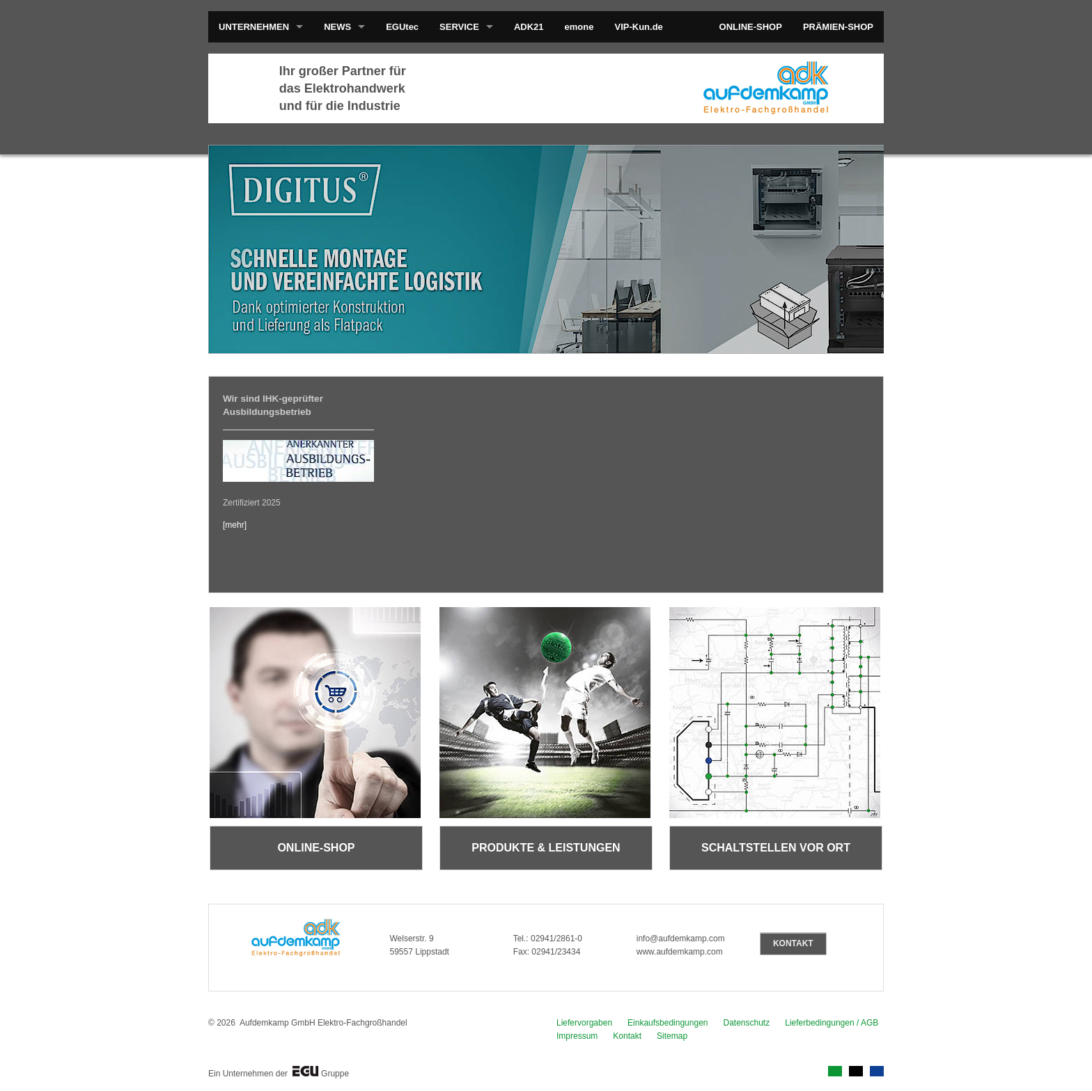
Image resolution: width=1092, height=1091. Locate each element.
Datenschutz (747, 1023)
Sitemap (672, 1036)
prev (247, 246)
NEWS (337, 27)
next (844, 246)
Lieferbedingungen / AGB (831, 1023)
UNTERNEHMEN (254, 27)
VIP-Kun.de (638, 27)
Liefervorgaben (584, 1023)
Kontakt (627, 1036)
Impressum (577, 1036)
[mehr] (235, 525)
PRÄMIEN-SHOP (838, 27)
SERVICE (459, 27)
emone (579, 27)
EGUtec (402, 27)
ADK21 (529, 27)
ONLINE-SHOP (750, 27)
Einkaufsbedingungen (667, 1023)
